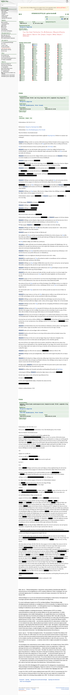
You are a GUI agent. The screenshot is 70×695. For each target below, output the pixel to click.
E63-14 (34, 61)
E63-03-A (22, 54)
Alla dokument (5, 12)
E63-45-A (60, 51)
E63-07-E (22, 79)
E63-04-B (22, 57)
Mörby (54, 34)
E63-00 (22, 44)
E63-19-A (35, 80)
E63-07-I (35, 46)
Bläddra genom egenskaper (9, 74)
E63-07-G (35, 44)
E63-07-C (22, 78)
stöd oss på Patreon (61, 7)
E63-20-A (48, 45)
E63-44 (59, 47)
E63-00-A (22, 45)
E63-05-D (22, 66)
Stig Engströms (35, 127)
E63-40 (47, 80)
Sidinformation (6, 71)
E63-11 (34, 56)
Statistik (4, 25)
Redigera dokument (22, 110)
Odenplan (59, 34)
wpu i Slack (5, 45)
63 (62, 19)
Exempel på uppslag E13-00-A (9, 58)
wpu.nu (4, 1)
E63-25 (47, 58)
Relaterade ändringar (7, 65)
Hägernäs (34, 34)
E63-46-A (60, 53)
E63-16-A (35, 75)
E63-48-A (60, 58)
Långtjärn (49, 34)
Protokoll (3, 14)
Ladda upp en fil (6, 35)
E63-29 (47, 64)
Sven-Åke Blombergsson (46, 32)
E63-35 (47, 74)
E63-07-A (22, 75)
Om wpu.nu (28, 689)
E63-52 (59, 65)
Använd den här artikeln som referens (8, 73)
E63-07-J (35, 47)
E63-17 (34, 76)
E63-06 (22, 69)
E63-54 (59, 68)
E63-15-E (35, 70)
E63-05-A (22, 62)
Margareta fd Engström (59, 32)
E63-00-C (22, 48)
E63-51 (59, 62)
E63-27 (47, 62)
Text (31, 118)
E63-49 (59, 59)
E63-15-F (35, 71)
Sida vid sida (21, 118)
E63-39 (47, 79)
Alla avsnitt (4, 11)
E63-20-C (48, 47)
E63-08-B (35, 51)
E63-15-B (35, 67)
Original (27, 118)
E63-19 (34, 79)
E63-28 (47, 63)
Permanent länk (6, 69)
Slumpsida (5, 29)
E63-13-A (35, 59)
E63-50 (59, 61)
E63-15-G (35, 73)
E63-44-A (60, 48)
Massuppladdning (7, 36)
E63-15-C (35, 68)
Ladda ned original (22, 111)
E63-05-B (22, 63)
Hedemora (29, 34)
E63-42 (59, 45)
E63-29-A (48, 65)
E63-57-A (60, 74)
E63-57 (59, 73)
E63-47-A (60, 56)
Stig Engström (36, 32)
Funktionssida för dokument (9, 38)
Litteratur (5, 26)
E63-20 (47, 44)
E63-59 (59, 79)
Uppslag (27, 679)
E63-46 (59, 52)
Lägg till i (23, 29)
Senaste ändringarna (7, 30)
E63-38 (47, 77)
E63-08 (34, 48)
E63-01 (22, 50)
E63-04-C (22, 58)
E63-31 (47, 69)
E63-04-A (22, 56)
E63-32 (47, 70)
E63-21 (47, 51)
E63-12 (34, 57)
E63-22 (47, 53)
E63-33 (47, 71)
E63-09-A (35, 53)
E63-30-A (48, 68)
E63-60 (59, 80)
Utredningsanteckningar (8, 42)
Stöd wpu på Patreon (6, 48)
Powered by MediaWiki (60, 687)
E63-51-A (60, 63)
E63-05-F (22, 68)
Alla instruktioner (6, 56)
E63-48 (59, 57)
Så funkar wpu (6, 55)
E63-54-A (60, 69)
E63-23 (47, 56)
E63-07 (22, 74)
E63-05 (22, 61)
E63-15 (34, 64)
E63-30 (47, 67)
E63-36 (47, 75)
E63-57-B (60, 75)
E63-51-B (60, 64)
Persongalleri (6, 10)
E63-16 (34, 74)
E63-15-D (35, 69)
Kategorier (21, 679)
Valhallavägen (26, 36)
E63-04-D (22, 60)
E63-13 (34, 58)
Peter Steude (29, 32)
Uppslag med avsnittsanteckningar (38, 679)
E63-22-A (48, 54)
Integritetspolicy (21, 689)
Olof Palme (50, 146)
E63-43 (59, 46)
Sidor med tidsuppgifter (25, 681)
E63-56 (59, 71)
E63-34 (47, 73)
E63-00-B (22, 46)
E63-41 (59, 44)
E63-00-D (22, 49)
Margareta (28, 127)
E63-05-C (22, 64)
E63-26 (47, 61)
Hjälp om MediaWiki (7, 59)
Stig (43, 143)
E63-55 (59, 70)
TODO (4, 43)
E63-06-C (22, 73)
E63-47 (59, 54)
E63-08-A (35, 50)
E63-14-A (35, 62)
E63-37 (47, 76)
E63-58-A (60, 77)
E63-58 (59, 76)
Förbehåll (33, 689)
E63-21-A (48, 52)
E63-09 (34, 52)
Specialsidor (5, 66)
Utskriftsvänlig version (7, 68)
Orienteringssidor (5, 23)
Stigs (32, 191)
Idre (39, 34)
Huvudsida (5, 22)
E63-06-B (22, 72)
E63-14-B (35, 63)
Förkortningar (4, 16)
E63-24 (47, 57)
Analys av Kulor (5, 15)
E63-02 (22, 51)
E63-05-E (22, 67)
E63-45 (59, 50)
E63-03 (22, 52)
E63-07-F (22, 80)
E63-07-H (35, 45)
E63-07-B (22, 76)
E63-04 (22, 55)
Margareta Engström (26, 27)
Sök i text (5, 51)
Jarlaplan (43, 34)
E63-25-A (48, 59)
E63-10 (34, 54)
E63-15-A (35, 65)
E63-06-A (22, 70)
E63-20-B (48, 46)
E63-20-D (48, 48)
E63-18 (34, 77)
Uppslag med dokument (7, 18)
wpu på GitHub (6, 46)
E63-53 (59, 67)
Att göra (4, 28)
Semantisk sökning (7, 49)
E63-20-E (48, 50)
